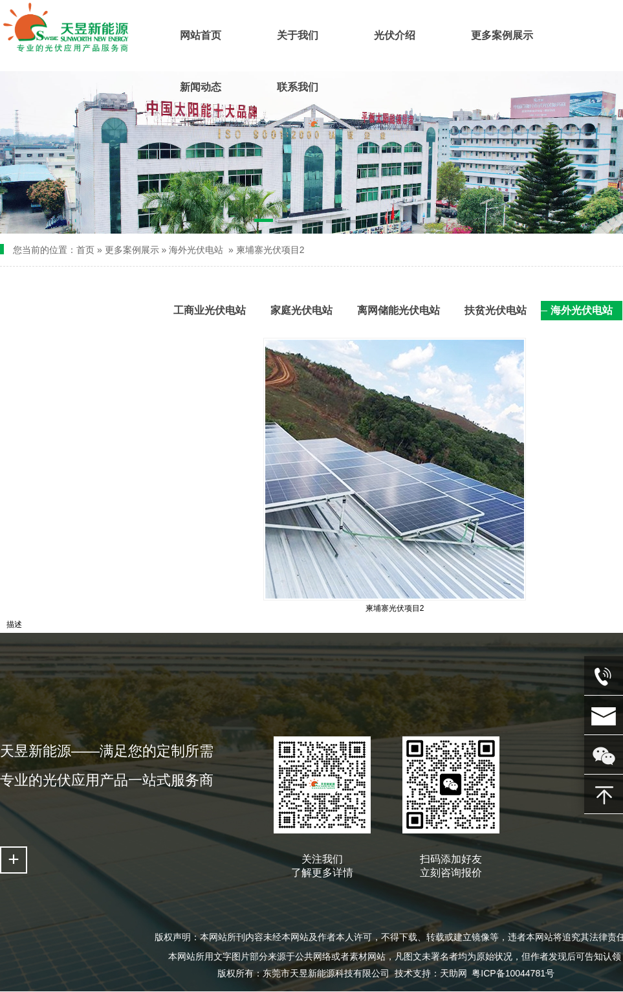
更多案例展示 (132, 250)
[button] (263, 222)
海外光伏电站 (196, 250)
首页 (85, 250)
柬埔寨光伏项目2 (270, 250)
